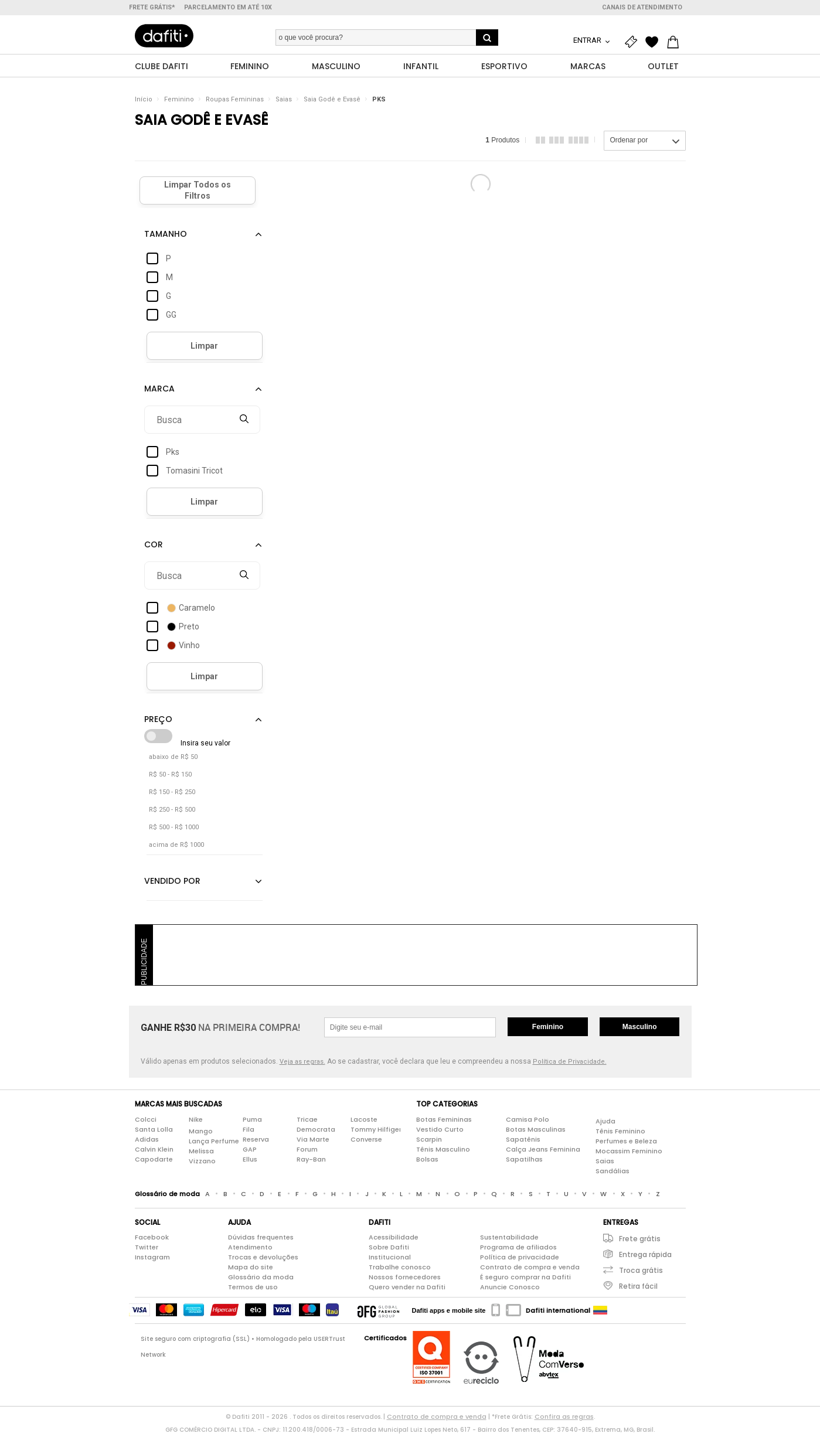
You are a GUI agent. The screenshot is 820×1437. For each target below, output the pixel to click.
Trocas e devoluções (263, 1260)
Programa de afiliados (518, 1250)
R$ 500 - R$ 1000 (174, 830)
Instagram (152, 1260)
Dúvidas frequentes (261, 1240)
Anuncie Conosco (510, 1290)
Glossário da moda (261, 1280)
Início (143, 102)
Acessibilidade (393, 1240)
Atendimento (250, 1250)
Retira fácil (638, 1289)
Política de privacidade (519, 1260)
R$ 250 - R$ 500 (172, 812)
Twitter (146, 1250)
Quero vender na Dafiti (407, 1290)
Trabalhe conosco (400, 1270)
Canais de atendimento (642, 7)
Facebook (152, 1240)
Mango (201, 1133)
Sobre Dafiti (389, 1250)
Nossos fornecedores (405, 1280)
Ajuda (605, 1123)
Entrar (588, 40)
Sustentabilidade (509, 1240)
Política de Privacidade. (570, 1064)
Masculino (639, 1030)
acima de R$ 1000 (176, 848)
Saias (283, 102)
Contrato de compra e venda (530, 1270)
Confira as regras (564, 1419)
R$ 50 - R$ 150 (170, 777)
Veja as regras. (302, 1064)
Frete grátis (640, 1242)
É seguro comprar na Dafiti (525, 1280)
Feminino (179, 102)
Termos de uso (253, 1290)
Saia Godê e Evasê (332, 102)
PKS (379, 102)
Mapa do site (250, 1270)
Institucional (390, 1260)
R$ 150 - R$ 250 (172, 795)
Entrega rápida (645, 1257)
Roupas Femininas (235, 102)
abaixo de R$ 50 (173, 760)
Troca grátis (641, 1273)
